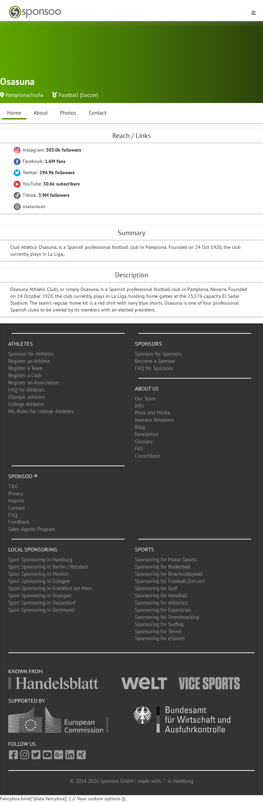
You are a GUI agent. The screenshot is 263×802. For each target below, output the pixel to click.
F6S (139, 448)
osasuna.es (29, 206)
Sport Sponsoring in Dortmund (41, 610)
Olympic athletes (26, 397)
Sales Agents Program (31, 529)
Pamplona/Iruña (24, 94)
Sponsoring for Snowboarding (167, 617)
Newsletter (147, 434)
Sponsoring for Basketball (162, 566)
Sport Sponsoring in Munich (38, 574)
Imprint (16, 500)
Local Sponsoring (32, 549)
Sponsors (148, 343)
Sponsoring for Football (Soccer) (170, 581)
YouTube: (47, 184)
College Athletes (26, 404)
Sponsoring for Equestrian (163, 610)
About (41, 112)
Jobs (139, 405)
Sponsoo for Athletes (31, 354)
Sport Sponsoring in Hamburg (40, 559)
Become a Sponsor (155, 361)
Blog (140, 427)
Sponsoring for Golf (156, 588)
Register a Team (25, 368)
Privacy (15, 493)
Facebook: (39, 161)
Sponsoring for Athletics (161, 602)
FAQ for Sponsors (154, 368)
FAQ (12, 515)
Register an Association (33, 382)
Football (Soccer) (78, 94)
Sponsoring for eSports (160, 638)
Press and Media (152, 412)
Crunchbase (147, 456)
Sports (144, 549)
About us (147, 388)
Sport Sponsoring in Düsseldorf (42, 602)
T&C (13, 486)
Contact (97, 112)
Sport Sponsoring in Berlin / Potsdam (48, 566)
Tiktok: (42, 195)
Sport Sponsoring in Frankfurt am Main (50, 588)
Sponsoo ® (23, 476)
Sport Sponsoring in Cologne (39, 581)
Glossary (144, 441)
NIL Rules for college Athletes (40, 411)
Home (14, 112)
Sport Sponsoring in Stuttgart (40, 595)
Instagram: (47, 150)
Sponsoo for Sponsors (158, 354)
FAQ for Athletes (26, 389)
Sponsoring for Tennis (158, 631)
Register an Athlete (29, 361)
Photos (68, 112)
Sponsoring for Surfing (159, 624)
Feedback (18, 522)
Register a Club (24, 375)
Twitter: (44, 172)
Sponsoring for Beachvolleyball (168, 574)
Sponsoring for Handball (161, 595)
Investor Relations (154, 420)
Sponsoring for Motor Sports (165, 559)
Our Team (145, 398)
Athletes (20, 343)
